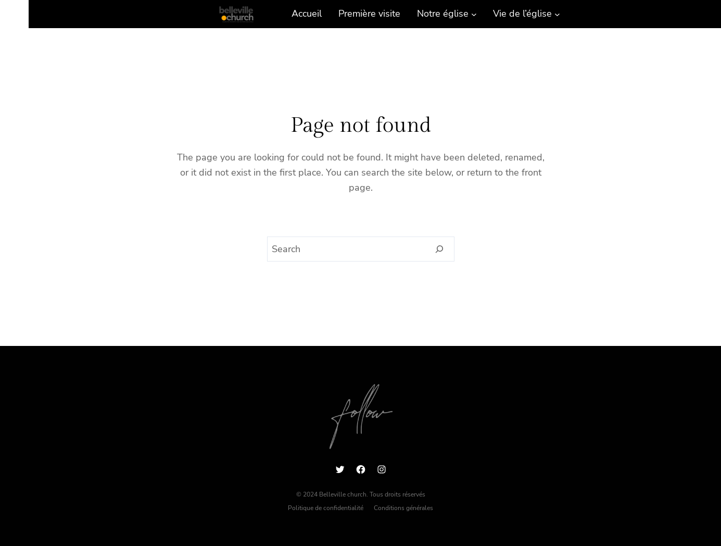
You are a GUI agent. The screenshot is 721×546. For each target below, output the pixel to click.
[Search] (439, 249)
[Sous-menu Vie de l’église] (557, 14)
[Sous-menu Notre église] (474, 14)
